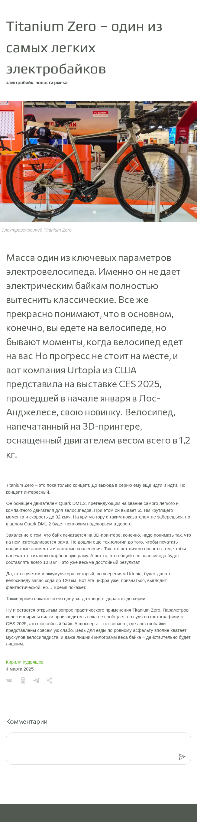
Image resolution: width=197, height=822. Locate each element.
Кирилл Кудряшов (25, 661)
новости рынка (51, 82)
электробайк (19, 82)
